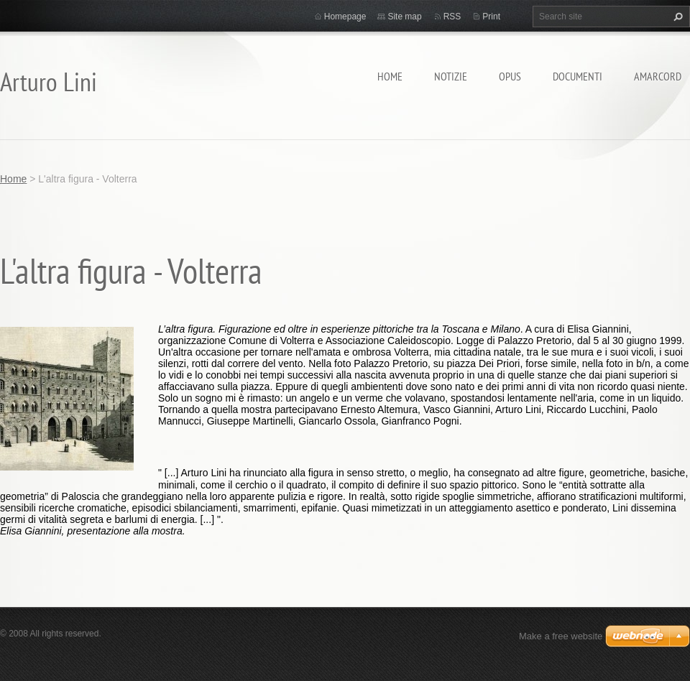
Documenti (577, 76)
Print (491, 16)
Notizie (450, 76)
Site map (404, 16)
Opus (510, 76)
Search (676, 16)
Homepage (345, 16)
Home (389, 76)
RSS (452, 16)
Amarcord (657, 76)
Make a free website (560, 636)
